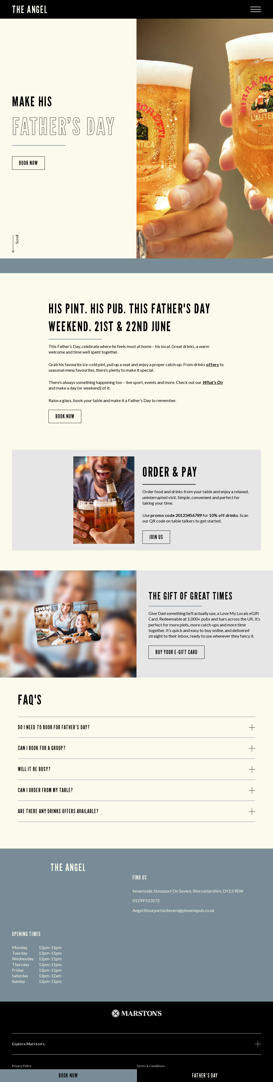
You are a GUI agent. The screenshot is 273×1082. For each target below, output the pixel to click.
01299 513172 (146, 900)
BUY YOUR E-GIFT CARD (176, 652)
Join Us (156, 537)
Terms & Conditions (150, 1066)
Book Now (64, 416)
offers (212, 364)
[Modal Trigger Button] (255, 9)
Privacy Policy (21, 1066)
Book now (28, 163)
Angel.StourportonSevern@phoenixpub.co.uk (174, 910)
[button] (16, 244)
